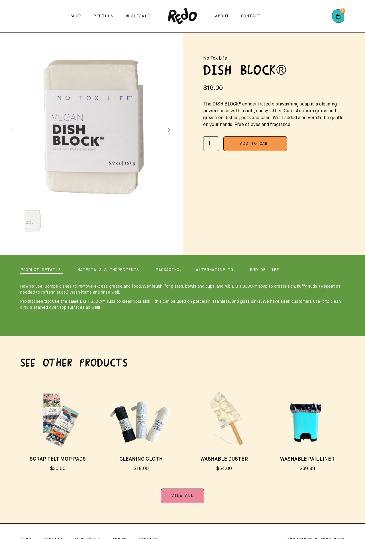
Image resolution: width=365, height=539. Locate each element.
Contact (250, 16)
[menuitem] (32, 221)
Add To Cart (255, 144)
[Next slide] (166, 130)
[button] (75, 16)
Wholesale (137, 16)
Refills (103, 16)
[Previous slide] (16, 130)
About (222, 16)
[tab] (41, 270)
